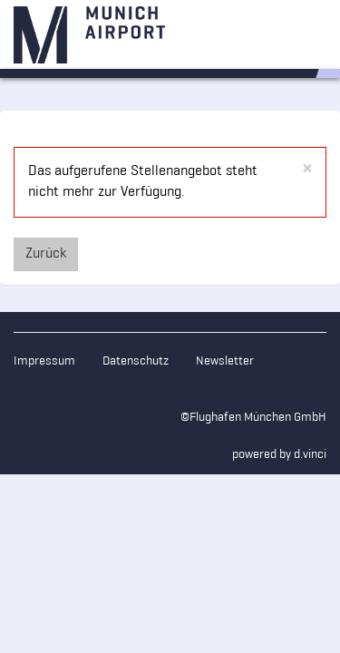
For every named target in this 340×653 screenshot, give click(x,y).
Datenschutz (135, 361)
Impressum (44, 361)
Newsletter (225, 361)
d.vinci (310, 455)
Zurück (45, 254)
